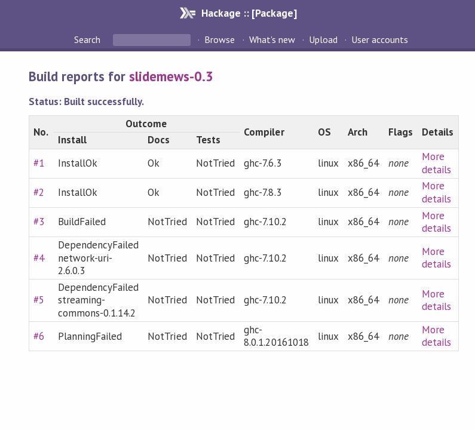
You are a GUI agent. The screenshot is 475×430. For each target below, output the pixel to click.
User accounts (379, 39)
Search (88, 39)
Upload (323, 39)
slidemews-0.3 (171, 76)
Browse (219, 39)
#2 (38, 192)
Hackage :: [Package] (249, 13)
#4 (38, 258)
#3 (38, 221)
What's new (272, 39)
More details (436, 163)
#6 (38, 336)
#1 (38, 163)
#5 (38, 299)
